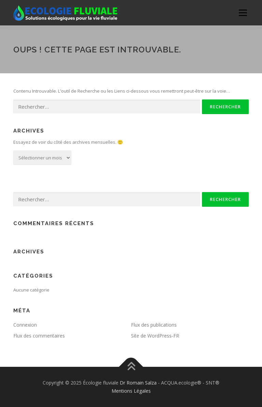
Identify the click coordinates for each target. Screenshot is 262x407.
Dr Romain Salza (138, 382)
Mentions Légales (131, 391)
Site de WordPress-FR (155, 335)
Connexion (25, 325)
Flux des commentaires (39, 335)
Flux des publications (154, 325)
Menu (243, 13)
